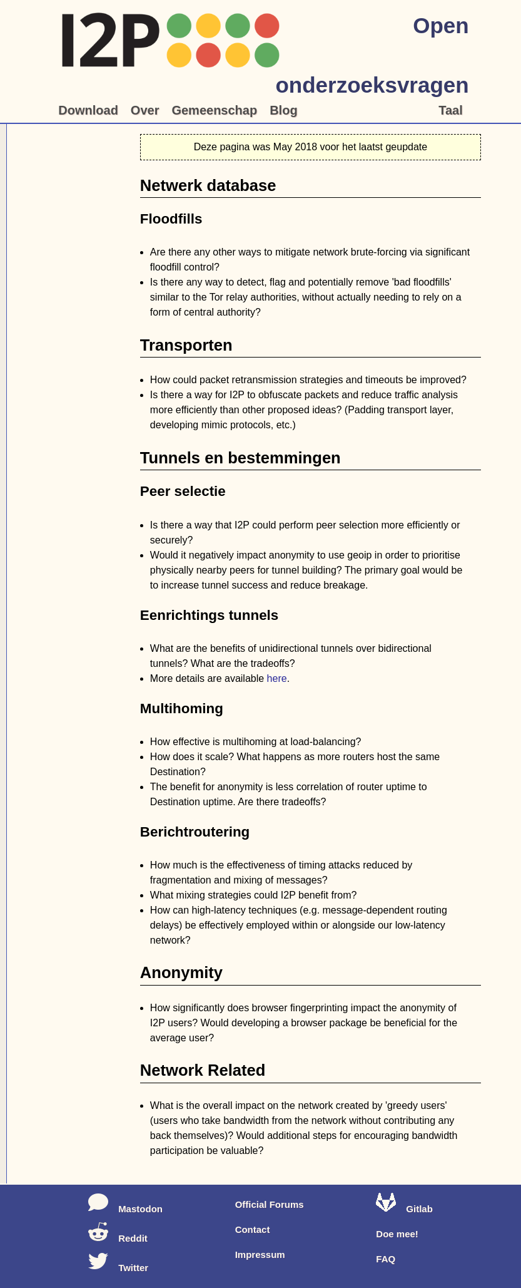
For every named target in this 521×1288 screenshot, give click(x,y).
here (277, 678)
